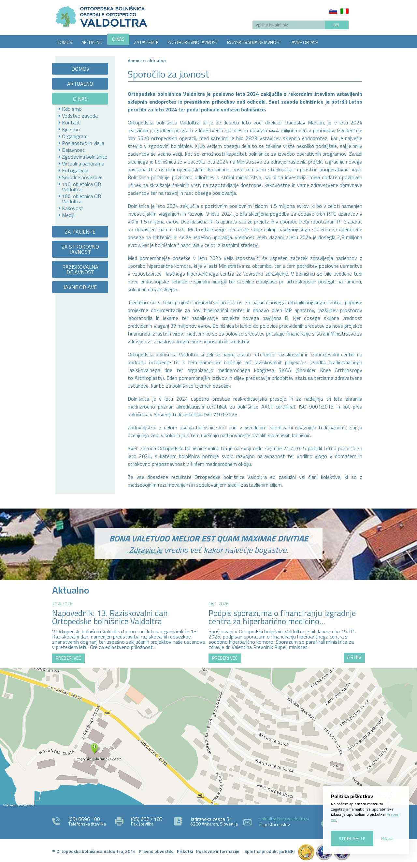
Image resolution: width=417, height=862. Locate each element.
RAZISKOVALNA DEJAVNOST (254, 42)
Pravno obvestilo (156, 851)
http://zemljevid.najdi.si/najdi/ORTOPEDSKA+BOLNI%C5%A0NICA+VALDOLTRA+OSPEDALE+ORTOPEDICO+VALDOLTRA (208, 736)
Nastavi (387, 838)
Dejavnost (73, 149)
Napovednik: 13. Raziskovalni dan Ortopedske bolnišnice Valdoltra (110, 617)
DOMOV (64, 42)
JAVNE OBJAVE (304, 42)
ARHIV (354, 657)
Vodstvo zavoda (80, 115)
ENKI (290, 851)
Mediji (68, 215)
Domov (135, 60)
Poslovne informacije (217, 851)
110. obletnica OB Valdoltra (81, 186)
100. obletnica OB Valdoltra (81, 199)
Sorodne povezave (82, 177)
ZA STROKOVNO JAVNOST (192, 42)
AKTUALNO (92, 42)
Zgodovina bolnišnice (84, 156)
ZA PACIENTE (146, 42)
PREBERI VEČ (68, 657)
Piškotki (185, 851)
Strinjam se (352, 838)
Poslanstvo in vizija (83, 143)
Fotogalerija (75, 170)
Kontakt (71, 122)
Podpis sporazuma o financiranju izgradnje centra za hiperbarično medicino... (282, 617)
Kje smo (71, 129)
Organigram (75, 136)
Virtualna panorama (83, 163)
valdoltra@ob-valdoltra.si (284, 818)
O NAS (118, 39)
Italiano (344, 11)
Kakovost (72, 208)
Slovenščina (333, 11)
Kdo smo (72, 108)
